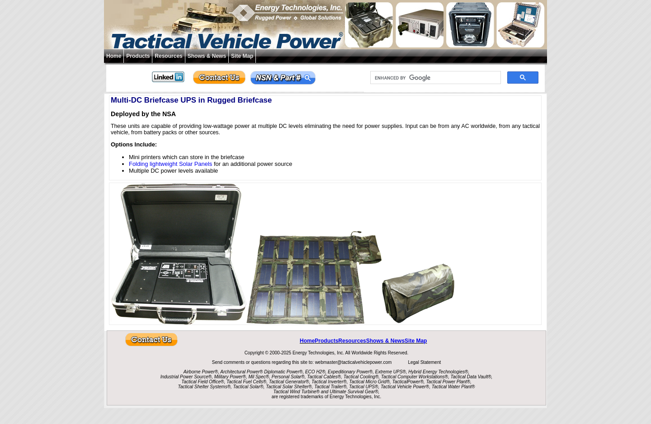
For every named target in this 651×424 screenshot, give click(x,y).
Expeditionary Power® (350, 371)
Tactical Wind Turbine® (297, 391)
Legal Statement (424, 362)
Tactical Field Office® (202, 381)
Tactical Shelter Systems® (204, 386)
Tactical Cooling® (361, 376)
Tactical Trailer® (330, 386)
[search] (435, 78)
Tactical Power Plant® (448, 381)
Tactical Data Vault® (471, 376)
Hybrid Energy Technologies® (438, 371)
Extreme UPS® (390, 371)
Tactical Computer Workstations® (414, 376)
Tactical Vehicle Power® (405, 386)
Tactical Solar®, (249, 386)
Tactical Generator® (289, 381)
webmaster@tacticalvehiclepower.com (354, 362)
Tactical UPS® (363, 386)
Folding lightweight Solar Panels (170, 163)
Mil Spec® (258, 376)
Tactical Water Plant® (453, 386)
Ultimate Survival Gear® (354, 391)
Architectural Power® (241, 371)
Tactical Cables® (324, 376)
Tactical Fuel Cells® (246, 381)
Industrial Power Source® (186, 376)
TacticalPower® (408, 381)
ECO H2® (315, 371)
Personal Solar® (288, 376)
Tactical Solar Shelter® (289, 386)
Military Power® (230, 376)
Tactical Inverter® (329, 381)
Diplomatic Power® (283, 371)
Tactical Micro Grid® (369, 381)
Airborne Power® (201, 371)
